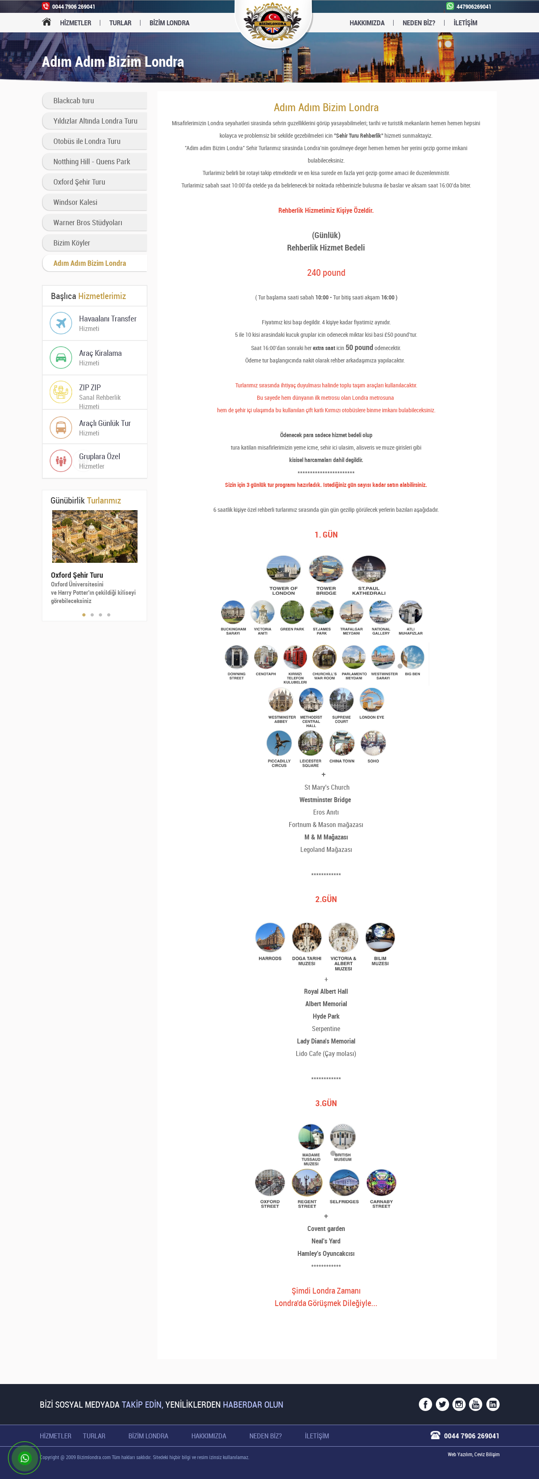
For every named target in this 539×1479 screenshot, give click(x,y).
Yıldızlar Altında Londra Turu (95, 121)
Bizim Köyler (71, 243)
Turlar (120, 22)
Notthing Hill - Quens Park (91, 161)
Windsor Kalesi (75, 202)
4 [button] (109, 615)
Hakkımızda (367, 22)
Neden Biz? (419, 22)
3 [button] (101, 615)
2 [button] (92, 615)
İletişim (465, 22)
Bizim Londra (148, 1435)
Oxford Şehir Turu (79, 182)
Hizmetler (75, 22)
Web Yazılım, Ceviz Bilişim (474, 1454)
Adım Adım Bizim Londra (89, 263)
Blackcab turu (73, 100)
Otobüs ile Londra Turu (87, 141)
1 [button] (84, 615)
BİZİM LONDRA (169, 22)
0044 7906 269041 (472, 1435)
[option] (94, 557)
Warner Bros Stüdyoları (87, 222)
